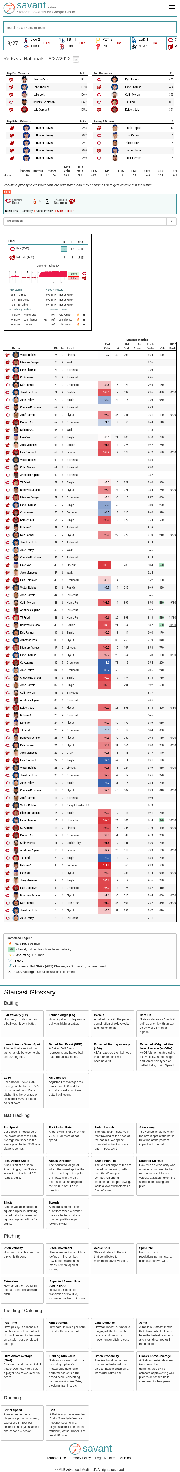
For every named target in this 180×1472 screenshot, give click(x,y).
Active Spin (102, 1248)
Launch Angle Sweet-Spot (22, 1044)
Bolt (52, 1410)
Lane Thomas (41, 87)
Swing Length (104, 1127)
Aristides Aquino (30, 475)
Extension (11, 1281)
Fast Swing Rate (60, 1127)
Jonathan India (29, 392)
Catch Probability (107, 1356)
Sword (19, 960)
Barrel (22, 949)
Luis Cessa (132, 135)
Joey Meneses (28, 445)
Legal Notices (105, 1458)
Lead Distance (105, 1322)
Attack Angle (148, 1127)
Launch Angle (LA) (62, 1015)
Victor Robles (28, 354)
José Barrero (28, 415)
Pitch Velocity (13, 1248)
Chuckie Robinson (44, 102)
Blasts (8, 1202)
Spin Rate (146, 1248)
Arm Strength (58, 1322)
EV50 (7, 1077)
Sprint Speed (13, 1410)
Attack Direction (60, 1160)
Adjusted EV (57, 1077)
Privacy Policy (81, 1458)
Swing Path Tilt (105, 1160)
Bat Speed (11, 1127)
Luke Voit (39, 94)
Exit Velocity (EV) (16, 1015)
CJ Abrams (26, 377)
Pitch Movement (60, 1248)
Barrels (99, 1015)
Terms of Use (57, 1458)
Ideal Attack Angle (16, 1160)
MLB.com (126, 1458)
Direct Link (12, 211)
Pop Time (10, 1322)
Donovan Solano (30, 490)
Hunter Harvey (44, 128)
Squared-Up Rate (151, 1160)
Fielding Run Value (62, 1356)
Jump (143, 1322)
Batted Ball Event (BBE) (65, 1044)
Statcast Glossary (30, 992)
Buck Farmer (133, 158)
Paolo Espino (133, 128)
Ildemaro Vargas (30, 362)
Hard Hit (20, 943)
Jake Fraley (27, 399)
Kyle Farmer (132, 79)
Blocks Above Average (155, 1356)
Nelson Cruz (40, 79)
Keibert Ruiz (132, 109)
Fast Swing (22, 955)
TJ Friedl (130, 102)
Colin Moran (132, 94)
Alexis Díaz (132, 143)
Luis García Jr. (41, 109)
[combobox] (90, 27)
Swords (54, 1202)
